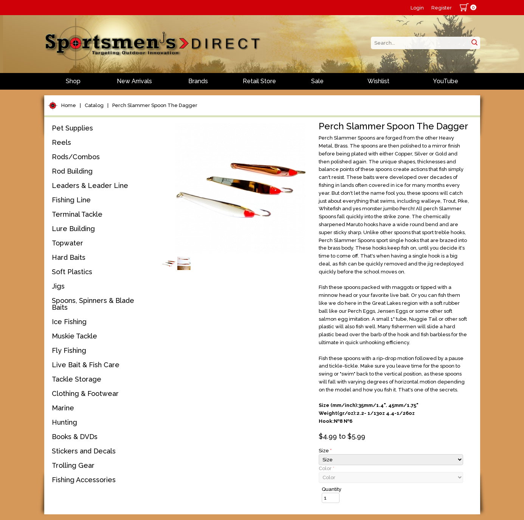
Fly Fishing (69, 350)
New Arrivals (134, 81)
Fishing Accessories (84, 480)
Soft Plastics (72, 272)
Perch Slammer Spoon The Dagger (154, 105)
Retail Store (259, 81)
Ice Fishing (69, 322)
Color (326, 468)
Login (417, 7)
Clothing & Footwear (85, 393)
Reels (61, 142)
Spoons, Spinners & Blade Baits (93, 303)
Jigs (58, 286)
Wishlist (378, 81)
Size (325, 450)
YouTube (445, 81)
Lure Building (73, 229)
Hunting (64, 422)
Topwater (67, 243)
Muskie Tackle (74, 336)
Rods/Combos (76, 157)
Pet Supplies (72, 128)
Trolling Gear (73, 465)
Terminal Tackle (77, 214)
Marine (63, 408)
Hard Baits (68, 257)
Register (441, 7)
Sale (317, 81)
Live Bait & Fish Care (85, 365)
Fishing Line (71, 200)
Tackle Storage (76, 379)
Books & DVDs (75, 437)
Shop (73, 81)
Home (68, 105)
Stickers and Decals (84, 451)
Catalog (94, 105)
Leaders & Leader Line (90, 185)
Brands (198, 81)
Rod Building (72, 171)
